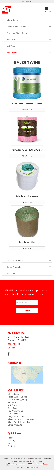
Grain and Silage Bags (18, 399)
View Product (27, 110)
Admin (40, 461)
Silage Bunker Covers (17, 396)
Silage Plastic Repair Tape (20, 422)
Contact (11, 446)
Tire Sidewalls (14, 413)
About (10, 437)
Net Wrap (12, 405)
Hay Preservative (15, 411)
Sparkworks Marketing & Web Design (24, 461)
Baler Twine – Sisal (27, 242)
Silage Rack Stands (16, 416)
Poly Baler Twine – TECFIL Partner (27, 150)
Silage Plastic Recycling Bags (21, 419)
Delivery (11, 440)
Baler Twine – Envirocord (27, 196)
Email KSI (12, 347)
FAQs (10, 443)
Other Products (15, 425)
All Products (13, 394)
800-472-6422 (14, 344)
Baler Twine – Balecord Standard (27, 103)
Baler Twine (13, 408)
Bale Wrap (12, 402)
